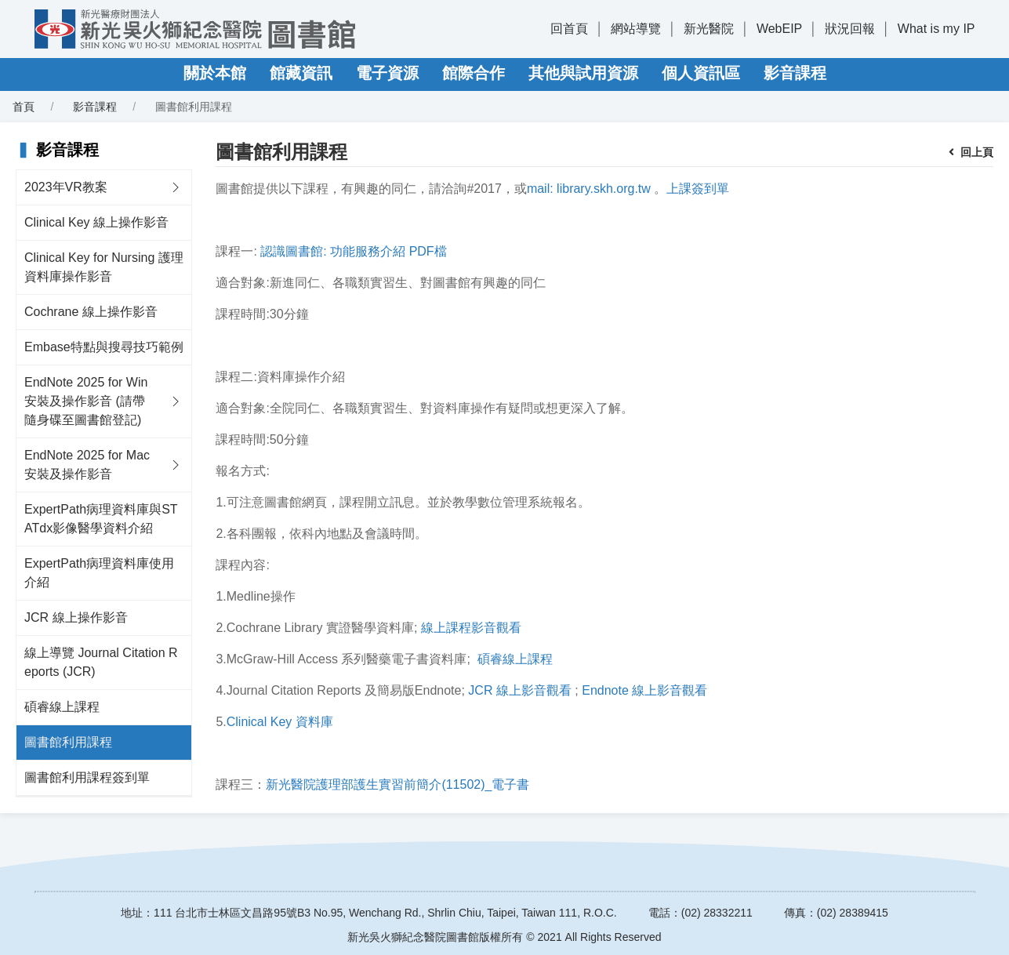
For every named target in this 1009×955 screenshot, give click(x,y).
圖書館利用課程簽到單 (87, 777)
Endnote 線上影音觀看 (644, 690)
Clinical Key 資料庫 (280, 721)
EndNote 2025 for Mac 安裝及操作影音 (87, 464)
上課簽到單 (697, 188)
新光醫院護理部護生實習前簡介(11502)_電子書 (397, 784)
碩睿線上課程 (62, 707)
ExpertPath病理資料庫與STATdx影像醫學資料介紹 (101, 519)
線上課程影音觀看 (471, 627)
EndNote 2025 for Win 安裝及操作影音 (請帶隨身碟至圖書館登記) (85, 401)
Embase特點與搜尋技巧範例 (103, 347)
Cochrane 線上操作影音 (91, 311)
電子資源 (387, 73)
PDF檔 (428, 251)
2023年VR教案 (65, 187)
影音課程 (795, 73)
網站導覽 (636, 28)
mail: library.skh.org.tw (589, 188)
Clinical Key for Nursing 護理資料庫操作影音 (103, 267)
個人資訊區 (701, 73)
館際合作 (473, 73)
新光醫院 (709, 28)
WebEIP (779, 28)
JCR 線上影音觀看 (520, 690)
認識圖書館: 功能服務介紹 (332, 251)
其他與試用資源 (583, 73)
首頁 (23, 106)
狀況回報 (850, 28)
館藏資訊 (301, 73)
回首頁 (569, 28)
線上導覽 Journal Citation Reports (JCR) (101, 662)
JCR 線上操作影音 (76, 617)
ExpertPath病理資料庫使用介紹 (99, 573)
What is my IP (936, 28)
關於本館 (214, 73)
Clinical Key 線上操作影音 (96, 222)
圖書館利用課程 (68, 742)
